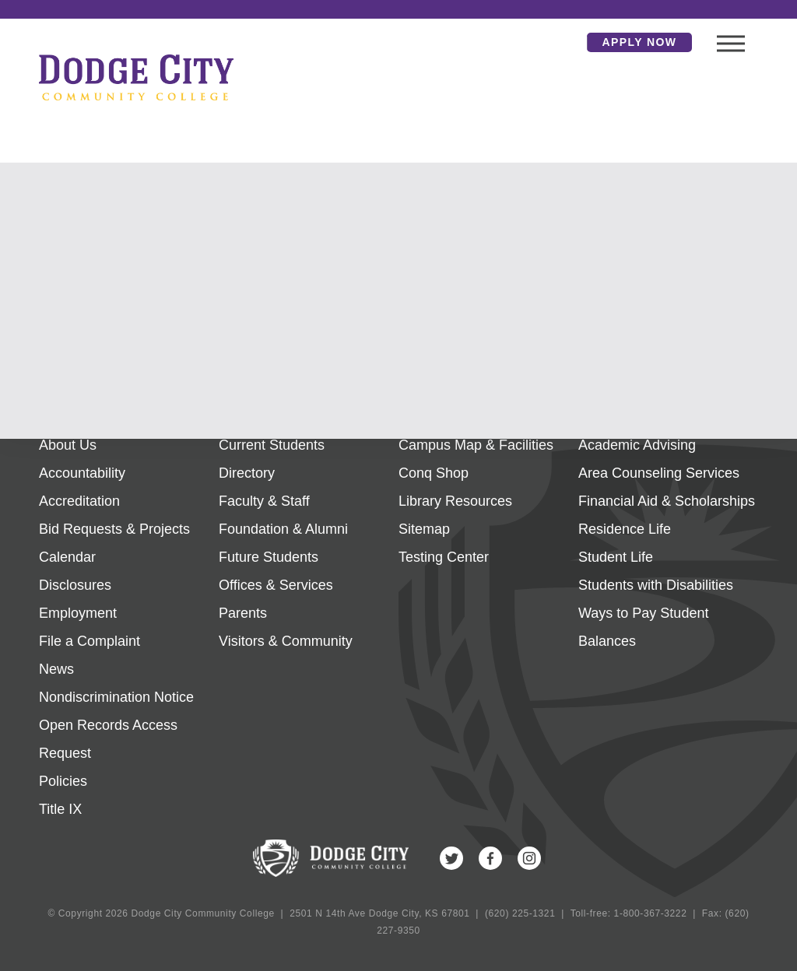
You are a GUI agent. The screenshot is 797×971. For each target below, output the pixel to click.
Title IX (60, 809)
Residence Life (624, 529)
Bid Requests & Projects (114, 529)
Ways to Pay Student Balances (643, 627)
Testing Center (443, 557)
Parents (243, 613)
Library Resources (455, 501)
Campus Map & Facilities (475, 445)
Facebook (490, 858)
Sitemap (424, 529)
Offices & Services (276, 585)
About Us (68, 445)
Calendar (67, 557)
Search (563, 42)
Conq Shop (433, 473)
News (56, 669)
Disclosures (75, 585)
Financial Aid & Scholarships (666, 501)
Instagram (529, 858)
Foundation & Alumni (283, 529)
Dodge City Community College (136, 77)
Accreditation (79, 501)
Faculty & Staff (264, 501)
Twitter (451, 858)
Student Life (615, 557)
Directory (247, 473)
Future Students (268, 557)
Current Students (272, 445)
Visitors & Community (286, 641)
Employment (78, 613)
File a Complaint (89, 641)
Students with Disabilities (655, 585)
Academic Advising (637, 445)
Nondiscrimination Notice (116, 697)
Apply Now (639, 42)
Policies (63, 781)
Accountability (82, 473)
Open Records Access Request (108, 739)
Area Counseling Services (658, 473)
